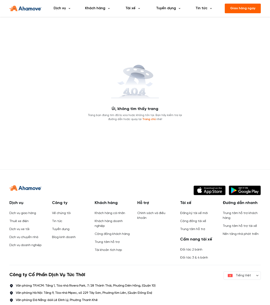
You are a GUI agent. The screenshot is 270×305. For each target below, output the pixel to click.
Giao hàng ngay (242, 8)
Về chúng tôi (61, 213)
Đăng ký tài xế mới (194, 213)
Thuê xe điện (19, 221)
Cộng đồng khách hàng (112, 234)
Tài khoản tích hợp (108, 250)
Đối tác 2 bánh (191, 249)
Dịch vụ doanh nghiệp (25, 245)
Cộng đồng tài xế (193, 221)
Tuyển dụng (60, 229)
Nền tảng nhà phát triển (241, 234)
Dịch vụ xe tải (19, 229)
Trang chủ (149, 119)
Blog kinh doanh (64, 237)
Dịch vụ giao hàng (22, 213)
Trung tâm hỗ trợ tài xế (240, 226)
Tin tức (57, 221)
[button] (210, 190)
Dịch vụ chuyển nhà (23, 237)
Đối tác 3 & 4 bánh (194, 257)
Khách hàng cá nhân (110, 213)
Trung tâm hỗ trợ (107, 242)
